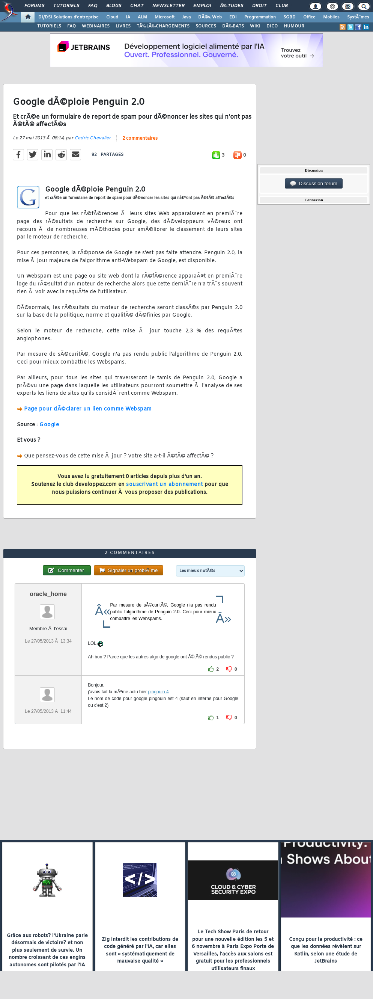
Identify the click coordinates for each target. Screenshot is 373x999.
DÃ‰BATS (233, 26)
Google (49, 425)
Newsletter (168, 6)
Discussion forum (313, 184)
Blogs (113, 6)
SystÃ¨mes (358, 17)
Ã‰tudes (231, 6)
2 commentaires (140, 139)
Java (186, 17)
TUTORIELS (49, 26)
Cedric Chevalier (92, 138)
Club (281, 6)
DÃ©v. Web (210, 17)
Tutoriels (66, 6)
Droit (259, 6)
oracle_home (48, 594)
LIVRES (123, 26)
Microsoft (164, 17)
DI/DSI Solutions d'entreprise (68, 17)
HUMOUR (294, 26)
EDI (233, 17)
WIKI (255, 26)
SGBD (289, 17)
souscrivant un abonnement (164, 484)
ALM (142, 17)
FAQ (92, 6)
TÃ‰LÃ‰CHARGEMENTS (163, 26)
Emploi (202, 6)
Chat (136, 6)
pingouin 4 (158, 691)
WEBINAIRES (96, 26)
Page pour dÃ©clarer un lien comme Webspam (88, 409)
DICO (272, 26)
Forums (34, 6)
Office (309, 17)
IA (128, 17)
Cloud (112, 17)
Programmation (260, 17)
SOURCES (206, 26)
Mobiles (331, 17)
